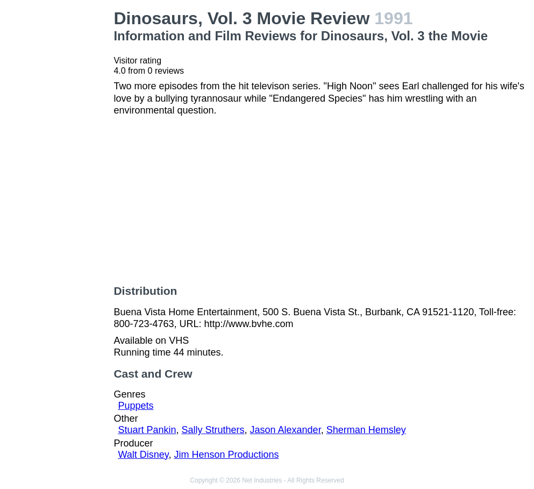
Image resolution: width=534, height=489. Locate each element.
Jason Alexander (285, 429)
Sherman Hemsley (366, 429)
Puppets (135, 405)
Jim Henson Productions (226, 454)
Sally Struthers (212, 429)
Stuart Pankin (147, 429)
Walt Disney (143, 454)
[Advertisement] (59, 170)
